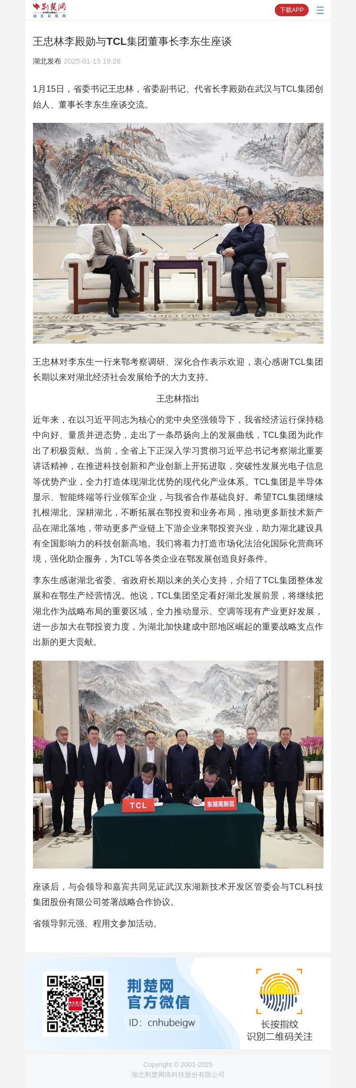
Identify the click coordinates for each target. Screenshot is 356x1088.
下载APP (291, 10)
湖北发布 (47, 61)
